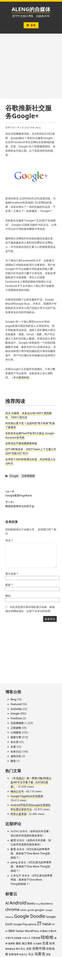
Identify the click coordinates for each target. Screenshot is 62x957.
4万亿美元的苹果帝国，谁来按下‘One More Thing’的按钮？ (30, 853)
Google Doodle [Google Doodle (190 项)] (29, 916)
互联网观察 (28, 476)
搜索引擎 (16, 737)
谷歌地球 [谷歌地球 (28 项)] (14, 954)
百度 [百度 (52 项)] (45, 943)
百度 (13, 747)
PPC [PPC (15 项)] (53, 924)
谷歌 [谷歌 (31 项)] (29, 948)
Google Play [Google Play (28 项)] (20, 924)
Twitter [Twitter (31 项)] (19, 931)
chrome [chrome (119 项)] (12, 909)
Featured (16, 704)
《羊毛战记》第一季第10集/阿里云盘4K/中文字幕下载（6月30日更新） (31, 782)
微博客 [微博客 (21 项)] (11, 943)
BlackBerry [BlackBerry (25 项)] (47, 903)
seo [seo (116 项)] (11, 930)
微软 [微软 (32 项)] (18, 943)
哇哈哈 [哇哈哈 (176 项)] (47, 937)
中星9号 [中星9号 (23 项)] (52, 931)
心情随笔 (16, 732)
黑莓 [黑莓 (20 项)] (48, 954)
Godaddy (16, 709)
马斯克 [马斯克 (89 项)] (39, 953)
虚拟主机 (16, 756)
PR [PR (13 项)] (6, 931)
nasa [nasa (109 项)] (46, 923)
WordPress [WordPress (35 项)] (32, 931)
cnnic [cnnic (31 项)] (23, 910)
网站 (8, 596)
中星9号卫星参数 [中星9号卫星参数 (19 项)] (13, 937)
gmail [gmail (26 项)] (30, 910)
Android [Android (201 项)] (18, 903)
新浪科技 (24, 377)
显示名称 (11, 573)
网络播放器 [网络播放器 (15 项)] (10, 948)
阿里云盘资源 (18, 814)
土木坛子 (16, 875)
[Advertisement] (31, 66)
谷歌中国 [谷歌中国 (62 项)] (38, 948)
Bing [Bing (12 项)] (38, 904)
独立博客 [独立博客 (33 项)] (27, 943)
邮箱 (9, 585)
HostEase (16, 718)
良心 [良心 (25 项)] (23, 948)
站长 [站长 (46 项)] (52, 943)
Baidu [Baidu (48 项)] (31, 903)
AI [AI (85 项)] (7, 903)
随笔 (13, 761)
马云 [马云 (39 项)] (31, 954)
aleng (38, 127)
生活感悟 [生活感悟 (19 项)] (37, 943)
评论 (9, 540)
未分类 (15, 742)
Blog (13, 699)
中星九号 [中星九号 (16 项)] (26, 938)
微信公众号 (17, 791)
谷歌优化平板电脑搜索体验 (21, 443)
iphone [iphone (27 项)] (32, 924)
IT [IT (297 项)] (39, 923)
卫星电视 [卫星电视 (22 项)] (35, 937)
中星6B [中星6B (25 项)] (44, 931)
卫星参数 (16, 728)
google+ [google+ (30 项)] (40, 910)
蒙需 (13, 840)
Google (14, 476)
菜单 (31, 25)
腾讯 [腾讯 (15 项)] (18, 948)
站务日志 (16, 751)
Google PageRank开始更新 (27, 796)
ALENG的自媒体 (31, 9)
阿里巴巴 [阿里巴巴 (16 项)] (23, 954)
